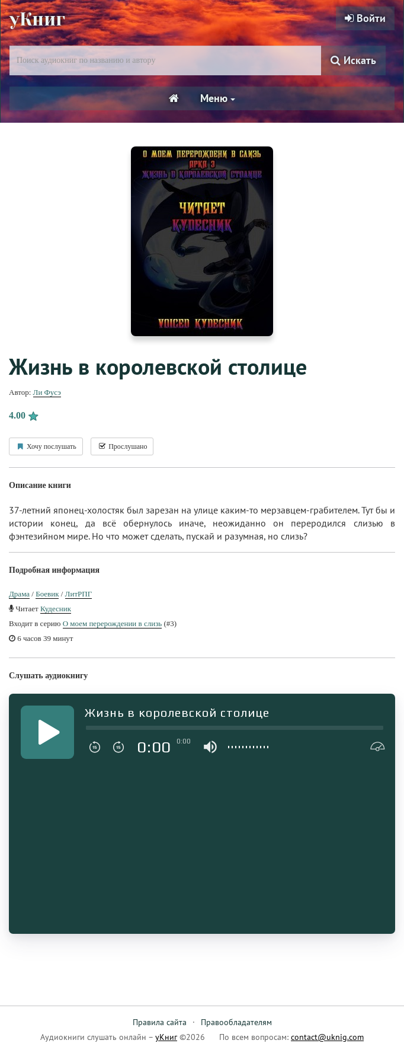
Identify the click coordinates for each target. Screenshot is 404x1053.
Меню (217, 98)
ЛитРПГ (78, 593)
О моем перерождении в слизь (112, 623)
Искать (353, 60)
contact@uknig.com (327, 1037)
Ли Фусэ (47, 392)
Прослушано (122, 446)
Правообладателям (236, 1022)
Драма (19, 593)
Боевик (47, 593)
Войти (365, 18)
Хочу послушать (45, 446)
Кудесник (55, 608)
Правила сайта (160, 1022)
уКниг (37, 19)
